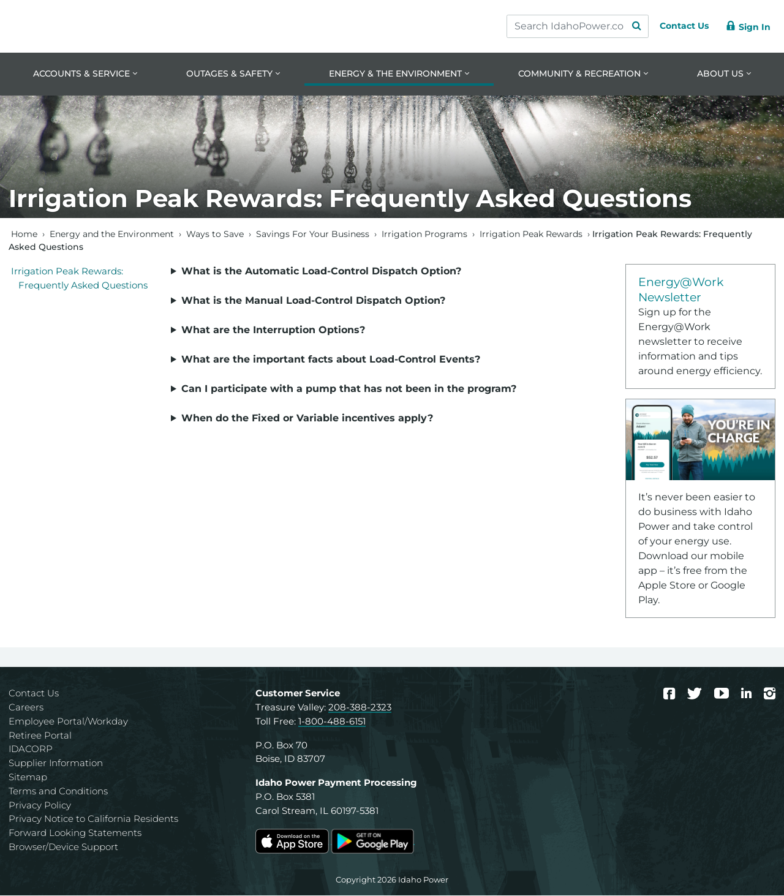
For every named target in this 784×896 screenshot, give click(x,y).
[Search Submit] (624, 26)
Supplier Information (56, 764)
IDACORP (31, 750)
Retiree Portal (40, 736)
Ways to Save (215, 234)
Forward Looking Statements (75, 834)
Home (24, 234)
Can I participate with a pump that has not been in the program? (348, 389)
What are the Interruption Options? (273, 330)
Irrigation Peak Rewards (531, 234)
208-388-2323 (359, 708)
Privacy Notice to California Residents (93, 820)
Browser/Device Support (63, 848)
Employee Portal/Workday (68, 722)
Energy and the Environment (112, 234)
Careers (26, 708)
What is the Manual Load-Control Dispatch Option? (313, 301)
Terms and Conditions (58, 791)
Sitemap (28, 778)
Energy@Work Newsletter (680, 290)
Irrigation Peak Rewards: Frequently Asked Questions (79, 279)
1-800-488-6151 (332, 722)
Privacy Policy (40, 805)
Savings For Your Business (312, 234)
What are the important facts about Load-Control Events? (330, 360)
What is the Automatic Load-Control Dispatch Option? (321, 271)
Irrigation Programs (424, 234)
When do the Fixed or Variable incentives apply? (307, 418)
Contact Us (34, 694)
